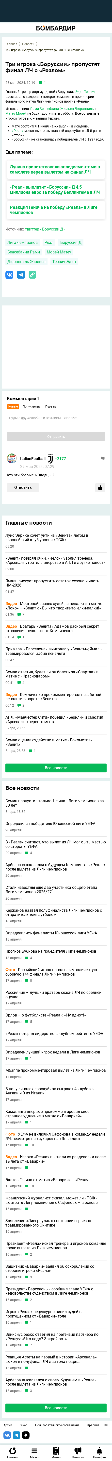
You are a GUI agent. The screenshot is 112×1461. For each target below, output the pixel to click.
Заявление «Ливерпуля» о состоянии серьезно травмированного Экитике (48, 1223)
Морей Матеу (59, 252)
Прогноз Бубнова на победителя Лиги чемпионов (50, 951)
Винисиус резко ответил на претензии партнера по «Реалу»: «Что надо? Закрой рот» (51, 1336)
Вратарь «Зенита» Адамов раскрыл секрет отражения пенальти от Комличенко (52, 628)
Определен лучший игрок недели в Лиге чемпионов (52, 1052)
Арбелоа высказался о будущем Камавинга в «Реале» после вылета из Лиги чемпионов (55, 867)
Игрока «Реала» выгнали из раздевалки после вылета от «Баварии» (55, 1159)
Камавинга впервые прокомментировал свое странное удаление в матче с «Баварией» (47, 1113)
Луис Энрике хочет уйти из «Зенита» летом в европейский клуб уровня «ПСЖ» (46, 537)
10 (32, 1145)
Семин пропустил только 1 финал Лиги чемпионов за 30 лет (54, 803)
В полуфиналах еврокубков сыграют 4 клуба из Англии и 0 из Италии (49, 1091)
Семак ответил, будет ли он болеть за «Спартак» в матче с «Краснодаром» (51, 674)
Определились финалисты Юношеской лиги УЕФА (51, 933)
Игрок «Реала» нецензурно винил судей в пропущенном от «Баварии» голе (43, 1314)
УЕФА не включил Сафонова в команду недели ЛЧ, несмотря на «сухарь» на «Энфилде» (55, 1136)
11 (32, 1168)
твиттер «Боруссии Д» (45, 229)
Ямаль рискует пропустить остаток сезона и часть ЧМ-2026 (52, 583)
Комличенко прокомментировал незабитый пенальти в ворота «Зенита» (53, 697)
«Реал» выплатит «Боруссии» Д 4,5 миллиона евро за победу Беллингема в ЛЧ (55, 189)
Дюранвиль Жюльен (26, 261)
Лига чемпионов (22, 242)
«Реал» (17, 131)
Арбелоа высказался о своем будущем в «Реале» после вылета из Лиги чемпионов (50, 1382)
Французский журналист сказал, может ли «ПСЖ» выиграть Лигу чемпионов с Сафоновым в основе (51, 1200)
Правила (93, 1425)
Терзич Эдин (64, 261)
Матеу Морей (16, 113)
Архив (7, 1425)
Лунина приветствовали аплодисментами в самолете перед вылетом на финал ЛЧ (55, 169)
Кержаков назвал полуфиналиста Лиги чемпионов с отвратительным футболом (53, 912)
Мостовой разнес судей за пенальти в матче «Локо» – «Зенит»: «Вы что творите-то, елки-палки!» (53, 606)
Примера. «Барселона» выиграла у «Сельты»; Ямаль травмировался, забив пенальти (53, 651)
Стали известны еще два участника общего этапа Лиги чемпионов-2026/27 (51, 889)
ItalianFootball (33, 458)
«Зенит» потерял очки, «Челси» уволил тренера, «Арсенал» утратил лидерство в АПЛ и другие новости (55, 560)
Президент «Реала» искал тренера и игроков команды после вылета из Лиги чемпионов (55, 1245)
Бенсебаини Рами (23, 252)
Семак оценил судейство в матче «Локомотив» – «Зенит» (50, 742)
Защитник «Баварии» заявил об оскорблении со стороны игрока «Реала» (49, 1268)
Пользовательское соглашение (57, 1425)
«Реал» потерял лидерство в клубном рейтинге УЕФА (54, 1034)
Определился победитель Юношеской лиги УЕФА (50, 823)
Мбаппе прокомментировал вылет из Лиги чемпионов (55, 1070)
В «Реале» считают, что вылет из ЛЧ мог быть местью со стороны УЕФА (55, 844)
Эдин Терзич (85, 92)
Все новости (56, 768)
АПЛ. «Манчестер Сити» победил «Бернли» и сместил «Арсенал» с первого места (54, 719)
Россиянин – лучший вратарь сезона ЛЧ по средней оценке (53, 994)
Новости (28, 44)
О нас (23, 1425)
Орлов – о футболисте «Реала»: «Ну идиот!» (45, 1015)
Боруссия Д (70, 242)
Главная (11, 44)
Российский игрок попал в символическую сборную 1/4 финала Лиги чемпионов (51, 972)
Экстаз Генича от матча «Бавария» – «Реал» (46, 1180)
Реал (49, 242)
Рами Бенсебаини (44, 109)
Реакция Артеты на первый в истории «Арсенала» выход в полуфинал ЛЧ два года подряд (51, 1359)
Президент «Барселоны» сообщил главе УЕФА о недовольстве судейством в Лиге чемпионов (49, 1291)
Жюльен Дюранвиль (77, 109)
